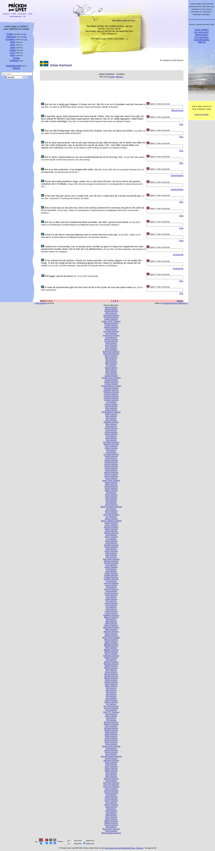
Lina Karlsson (111, 597)
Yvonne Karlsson (111, 825)
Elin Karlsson (111, 418)
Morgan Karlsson (111, 678)
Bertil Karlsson (111, 362)
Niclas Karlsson (111, 684)
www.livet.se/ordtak (202, 114)
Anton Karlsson (111, 345)
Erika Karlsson (111, 438)
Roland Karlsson (111, 740)
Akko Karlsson (111, 313)
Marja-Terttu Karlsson (111, 637)
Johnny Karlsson (111, 537)
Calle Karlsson (111, 374)
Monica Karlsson (111, 674)
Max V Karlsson (111, 654)
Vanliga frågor (201, 34)
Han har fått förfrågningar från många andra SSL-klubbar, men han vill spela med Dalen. (89, 130)
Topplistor (14, 60)
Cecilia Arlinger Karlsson (111, 386)
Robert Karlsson (111, 734)
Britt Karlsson (111, 370)
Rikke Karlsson (111, 732)
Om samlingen (201, 37)
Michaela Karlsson (111, 664)
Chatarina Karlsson (111, 392)
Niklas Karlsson (111, 686)
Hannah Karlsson (111, 476)
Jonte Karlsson (111, 543)
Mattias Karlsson (111, 652)
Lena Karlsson (111, 591)
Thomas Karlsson (111, 793)
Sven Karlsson (111, 780)
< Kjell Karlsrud (40, 303)
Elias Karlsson (111, 416)
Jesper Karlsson (111, 519)
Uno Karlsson (111, 813)
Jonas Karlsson (111, 541)
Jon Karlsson (111, 539)
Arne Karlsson (111, 347)
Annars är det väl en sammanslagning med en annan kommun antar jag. (80, 234)
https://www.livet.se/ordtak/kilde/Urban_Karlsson (123, 848)
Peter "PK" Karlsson (111, 712)
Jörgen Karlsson (111, 551)
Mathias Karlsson (111, 644)
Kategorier (11, 36)
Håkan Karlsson (111, 490)
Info (24, 16)
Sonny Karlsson (111, 766)
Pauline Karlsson (111, 702)
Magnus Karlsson (111, 617)
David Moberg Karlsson (111, 412)
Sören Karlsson (111, 789)
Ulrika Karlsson (111, 811)
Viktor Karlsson (111, 819)
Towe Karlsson (111, 807)
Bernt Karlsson (111, 358)
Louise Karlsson (111, 611)
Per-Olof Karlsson (111, 708)
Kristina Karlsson (111, 577)
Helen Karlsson (111, 484)
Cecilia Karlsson (111, 384)
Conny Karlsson (111, 404)
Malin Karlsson (111, 623)
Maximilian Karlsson (111, 656)
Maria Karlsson (111, 629)
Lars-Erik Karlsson (111, 583)
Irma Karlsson (111, 501)
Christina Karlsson (111, 398)
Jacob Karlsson (111, 505)
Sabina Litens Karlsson (111, 746)
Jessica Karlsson (111, 523)
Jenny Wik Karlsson (111, 515)
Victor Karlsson (111, 817)
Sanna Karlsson (111, 752)
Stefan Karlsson (111, 768)
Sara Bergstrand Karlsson (111, 756)
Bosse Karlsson (111, 368)
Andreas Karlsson (111, 323)
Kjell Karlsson (111, 569)
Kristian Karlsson (111, 575)
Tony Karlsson (111, 803)
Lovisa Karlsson (111, 613)
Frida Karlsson (111, 458)
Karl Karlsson (111, 557)
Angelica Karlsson (111, 327)
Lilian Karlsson (111, 595)
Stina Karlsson (111, 774)
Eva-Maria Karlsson (111, 442)
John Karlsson (111, 535)
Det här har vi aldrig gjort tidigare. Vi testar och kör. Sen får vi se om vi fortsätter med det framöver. (94, 104)
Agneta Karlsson (111, 311)
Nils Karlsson (111, 688)
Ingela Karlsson (111, 494)
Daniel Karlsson (111, 406)
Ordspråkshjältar (202, 39)
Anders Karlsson (111, 319)
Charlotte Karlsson (111, 390)
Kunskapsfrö (22, 14)
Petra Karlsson (111, 714)
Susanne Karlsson (111, 778)
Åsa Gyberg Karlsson (111, 829)
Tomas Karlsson (111, 799)
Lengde (16, 58)
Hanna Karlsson (111, 474)
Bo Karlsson (111, 366)
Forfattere (10, 39)
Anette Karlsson (111, 325)
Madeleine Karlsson (111, 615)
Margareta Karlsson (111, 627)
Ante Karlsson (111, 343)
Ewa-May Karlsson (111, 444)
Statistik (16, 68)
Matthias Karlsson (111, 650)
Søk (24, 34)
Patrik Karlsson (111, 700)
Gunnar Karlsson (111, 464)
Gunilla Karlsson (111, 462)
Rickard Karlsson (111, 730)
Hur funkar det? (201, 32)
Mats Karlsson (111, 648)
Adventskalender (15, 16)
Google (112, 77)
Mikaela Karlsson (111, 668)
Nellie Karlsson (111, 680)
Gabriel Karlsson (111, 460)
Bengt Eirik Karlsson (111, 351)
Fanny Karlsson (111, 446)
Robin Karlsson (111, 736)
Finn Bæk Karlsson (111, 454)
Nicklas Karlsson (111, 682)
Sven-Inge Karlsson (111, 787)
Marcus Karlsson (111, 625)
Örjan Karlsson (111, 831)
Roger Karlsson (111, 738)
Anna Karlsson (111, 333)
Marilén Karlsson (111, 635)
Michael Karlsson (111, 662)
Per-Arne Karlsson (111, 706)
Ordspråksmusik (13, 65)
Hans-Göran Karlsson (111, 480)
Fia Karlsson (111, 450)
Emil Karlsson (111, 430)
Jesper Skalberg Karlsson (111, 521)
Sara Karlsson (111, 754)
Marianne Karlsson (111, 631)
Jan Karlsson (111, 509)
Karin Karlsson (111, 555)
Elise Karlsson (111, 424)
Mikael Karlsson (111, 666)
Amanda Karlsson (111, 317)
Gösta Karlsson (111, 470)
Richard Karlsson (111, 728)
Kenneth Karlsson (111, 563)
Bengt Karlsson (111, 349)
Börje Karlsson (111, 372)
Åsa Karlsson (111, 827)
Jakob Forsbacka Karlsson (111, 507)
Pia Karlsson (111, 718)
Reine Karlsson (111, 726)
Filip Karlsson (111, 452)
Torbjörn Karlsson (111, 805)
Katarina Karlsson (111, 561)
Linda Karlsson (111, 599)
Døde (12, 47)
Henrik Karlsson (111, 488)
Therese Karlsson (111, 791)
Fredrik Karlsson (111, 456)
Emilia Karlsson (111, 432)
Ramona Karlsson (111, 722)
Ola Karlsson (111, 692)
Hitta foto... (119, 77)
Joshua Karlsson (111, 547)
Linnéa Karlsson (111, 603)
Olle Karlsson (111, 694)
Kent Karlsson (111, 565)
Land (12, 52)
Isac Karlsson (111, 503)
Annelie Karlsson (111, 339)
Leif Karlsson (111, 587)
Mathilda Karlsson (111, 646)
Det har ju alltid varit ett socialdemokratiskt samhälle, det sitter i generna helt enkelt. (87, 222)
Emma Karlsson (111, 434)
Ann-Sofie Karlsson (111, 331)
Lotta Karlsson (111, 609)
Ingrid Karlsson (111, 499)
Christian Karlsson (111, 396)
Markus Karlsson (111, 640)
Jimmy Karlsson (111, 525)
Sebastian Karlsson (111, 760)
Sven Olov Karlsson (111, 783)
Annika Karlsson (111, 341)
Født (12, 44)
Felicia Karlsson (111, 448)
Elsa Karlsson (111, 426)
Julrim (30, 14)
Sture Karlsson (111, 776)
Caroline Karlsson (111, 382)
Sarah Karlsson (111, 758)
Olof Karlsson (111, 696)
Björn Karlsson (111, 364)
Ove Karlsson (111, 698)
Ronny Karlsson (111, 742)
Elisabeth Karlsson (111, 422)
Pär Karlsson (111, 720)
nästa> (180, 301)
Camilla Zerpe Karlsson (111, 378)
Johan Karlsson (111, 531)
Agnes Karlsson (111, 309)
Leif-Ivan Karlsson (111, 589)
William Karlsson (111, 823)
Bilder (13, 42)
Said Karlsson (111, 748)
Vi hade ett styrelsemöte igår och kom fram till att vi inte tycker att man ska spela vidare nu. (90, 287)
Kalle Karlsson (111, 553)
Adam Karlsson (111, 307)
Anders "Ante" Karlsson (111, 321)
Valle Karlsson (111, 815)
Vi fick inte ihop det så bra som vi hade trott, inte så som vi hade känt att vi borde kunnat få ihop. (93, 196)
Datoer (13, 50)
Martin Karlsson (111, 642)
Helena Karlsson (111, 486)
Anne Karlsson (111, 337)
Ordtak (13, 14)
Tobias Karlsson (111, 797)
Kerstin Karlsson (111, 567)
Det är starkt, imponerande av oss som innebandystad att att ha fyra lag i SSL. (84, 157)
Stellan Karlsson (111, 770)
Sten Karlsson (111, 772)
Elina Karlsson (111, 420)
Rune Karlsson (111, 744)
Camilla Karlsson (111, 376)
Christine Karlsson (111, 400)
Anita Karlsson (111, 329)
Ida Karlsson (111, 492)
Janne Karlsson (111, 511)
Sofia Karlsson (111, 764)
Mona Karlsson (111, 672)
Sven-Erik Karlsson (111, 785)
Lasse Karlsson (111, 585)
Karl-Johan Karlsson (111, 559)
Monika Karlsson (111, 676)
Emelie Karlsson (111, 428)
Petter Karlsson (111, 716)
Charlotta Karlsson (111, 388)
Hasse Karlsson (111, 482)
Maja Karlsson (111, 621)
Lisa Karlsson (111, 607)
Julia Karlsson (111, 549)
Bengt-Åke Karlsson (111, 353)
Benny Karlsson (111, 355)
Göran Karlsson (111, 468)
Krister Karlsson (111, 573)
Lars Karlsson (111, 581)
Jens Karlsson (111, 517)
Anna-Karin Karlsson (111, 335)
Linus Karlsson (111, 605)
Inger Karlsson (111, 496)
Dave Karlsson (111, 408)
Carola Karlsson (111, 380)
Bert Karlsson (111, 360)
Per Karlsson (111, 704)
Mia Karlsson (111, 660)
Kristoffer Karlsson (111, 579)
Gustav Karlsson (111, 466)
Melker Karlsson (111, 658)
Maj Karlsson (111, 619)
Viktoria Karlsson (111, 821)
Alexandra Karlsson (111, 315)
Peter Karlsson (111, 710)
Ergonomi (6, 14)
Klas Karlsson (111, 571)
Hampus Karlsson (111, 472)
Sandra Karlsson (111, 750)
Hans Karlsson (111, 478)
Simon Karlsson (111, 762)
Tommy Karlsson (111, 801)
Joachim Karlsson (111, 527)
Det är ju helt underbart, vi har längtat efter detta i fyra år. (73, 169)
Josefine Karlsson (111, 545)
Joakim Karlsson (111, 529)
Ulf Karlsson (111, 809)
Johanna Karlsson (111, 533)
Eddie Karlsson (111, 414)
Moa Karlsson (111, 670)
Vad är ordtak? (202, 29)
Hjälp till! (202, 42)
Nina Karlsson (111, 690)
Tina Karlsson (111, 795)
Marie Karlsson (111, 633)
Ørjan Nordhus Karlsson (111, 833)
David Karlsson (111, 410)
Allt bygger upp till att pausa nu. (61, 276)
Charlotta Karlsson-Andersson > (175, 303)
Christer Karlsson (111, 394)
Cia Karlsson (111, 402)
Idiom (12, 55)
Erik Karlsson (111, 436)
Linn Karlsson (111, 601)
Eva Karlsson (111, 440)
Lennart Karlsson (111, 593)
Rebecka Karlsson (111, 724)
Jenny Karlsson (111, 513)
